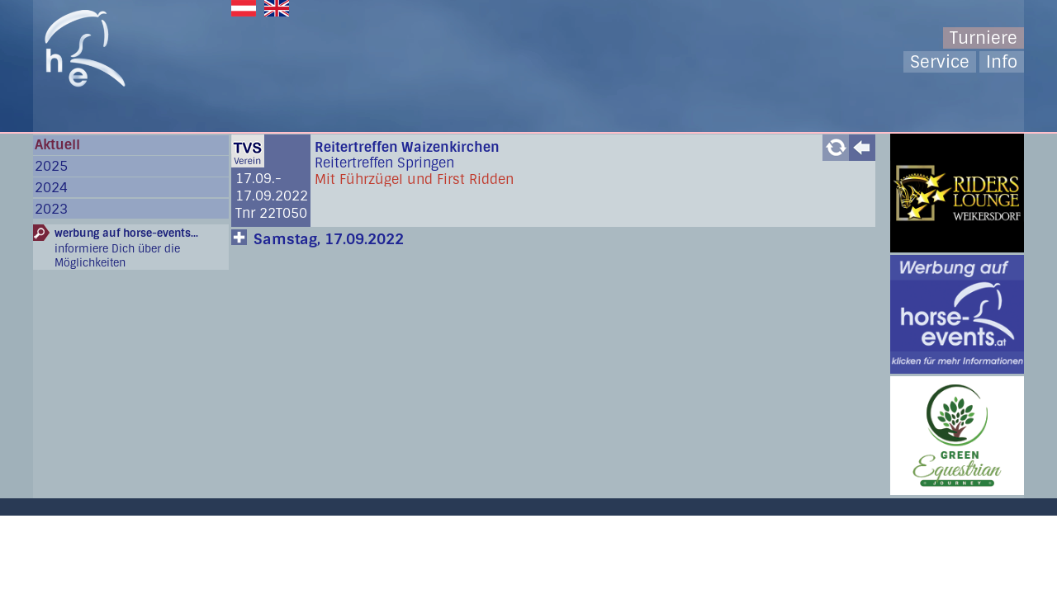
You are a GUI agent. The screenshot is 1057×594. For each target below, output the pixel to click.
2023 (51, 209)
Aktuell (57, 144)
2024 (51, 187)
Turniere (983, 38)
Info (1001, 62)
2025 (51, 166)
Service (939, 62)
